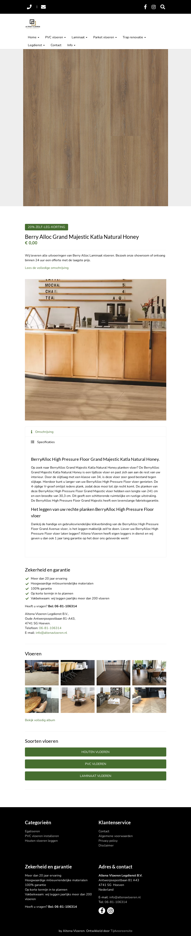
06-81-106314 (50, 628)
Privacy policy (108, 841)
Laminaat (79, 37)
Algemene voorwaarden (116, 836)
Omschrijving (44, 432)
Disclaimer (106, 845)
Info (71, 45)
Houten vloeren (95, 752)
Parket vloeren (105, 37)
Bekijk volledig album (40, 720)
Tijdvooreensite (122, 931)
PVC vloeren (55, 37)
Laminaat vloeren (95, 776)
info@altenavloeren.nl (51, 633)
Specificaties (46, 442)
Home (33, 37)
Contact (56, 45)
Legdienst (36, 45)
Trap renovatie (134, 37)
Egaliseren (32, 831)
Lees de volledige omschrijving (47, 268)
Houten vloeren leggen (41, 841)
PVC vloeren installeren (42, 836)
